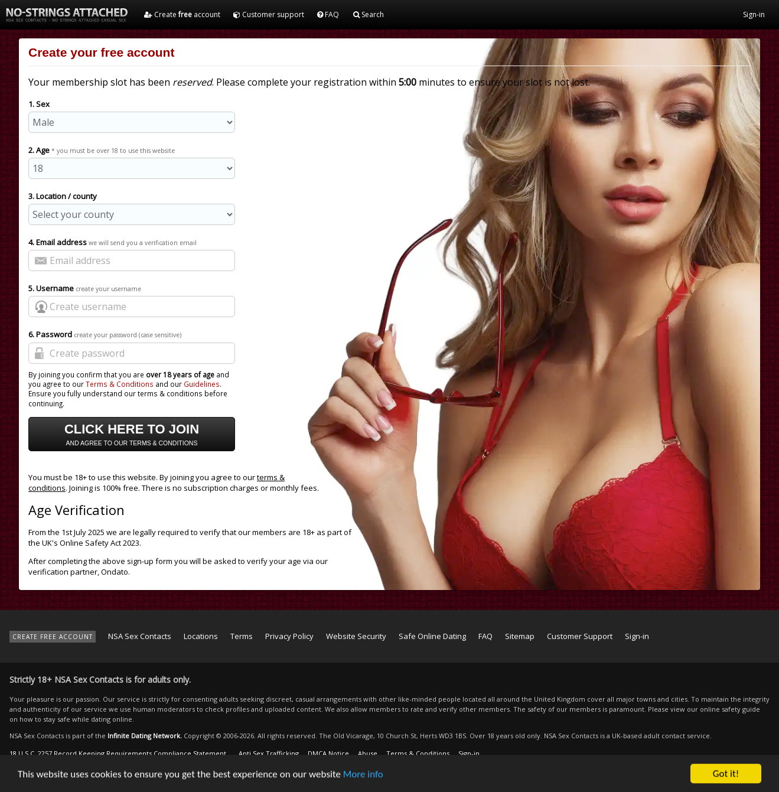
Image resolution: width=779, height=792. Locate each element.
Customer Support (579, 636)
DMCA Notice (328, 753)
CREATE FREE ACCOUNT (52, 637)
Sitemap (519, 636)
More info (363, 777)
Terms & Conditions (120, 384)
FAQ (328, 14)
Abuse (367, 753)
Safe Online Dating (432, 636)
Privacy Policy (289, 636)
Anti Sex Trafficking (269, 753)
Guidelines (202, 384)
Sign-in (754, 14)
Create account (182, 14)
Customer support (268, 14)
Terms (241, 636)
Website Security (356, 636)
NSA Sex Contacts (139, 636)
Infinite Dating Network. (144, 735)
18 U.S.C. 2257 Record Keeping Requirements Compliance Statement (117, 753)
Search (368, 14)
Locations (201, 636)
